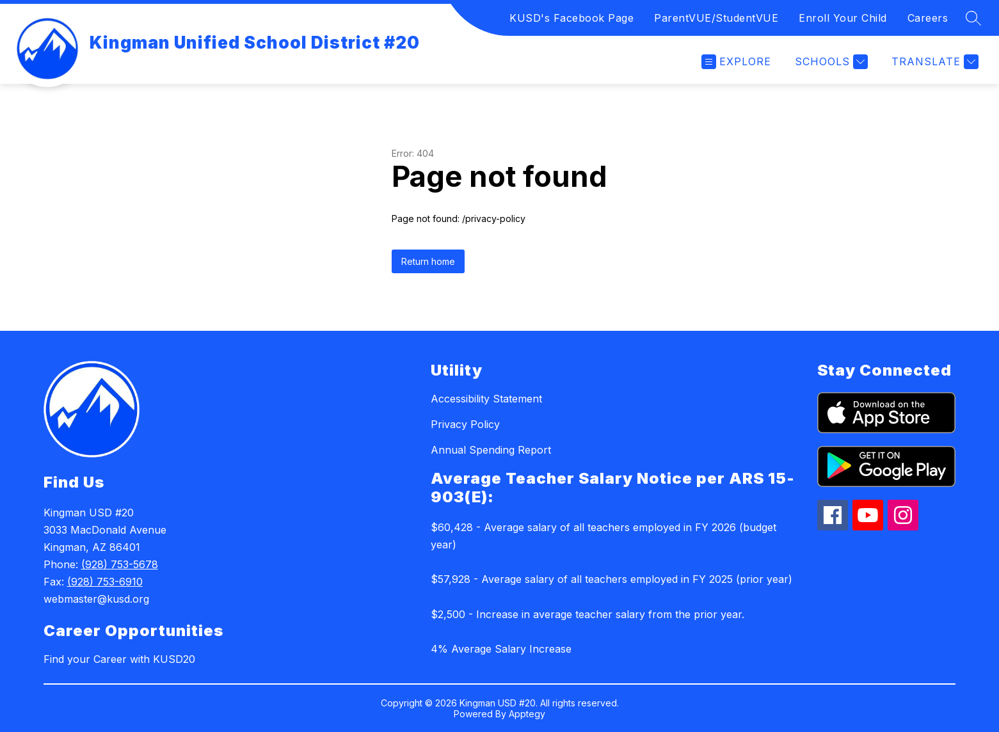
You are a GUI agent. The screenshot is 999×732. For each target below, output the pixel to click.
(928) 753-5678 (119, 564)
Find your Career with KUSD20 (119, 659)
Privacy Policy (465, 424)
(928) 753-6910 (105, 581)
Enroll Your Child (843, 18)
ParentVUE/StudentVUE (716, 18)
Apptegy (527, 713)
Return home (428, 261)
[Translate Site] (933, 62)
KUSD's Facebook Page (571, 18)
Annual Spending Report (491, 449)
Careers (927, 18)
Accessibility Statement (486, 398)
